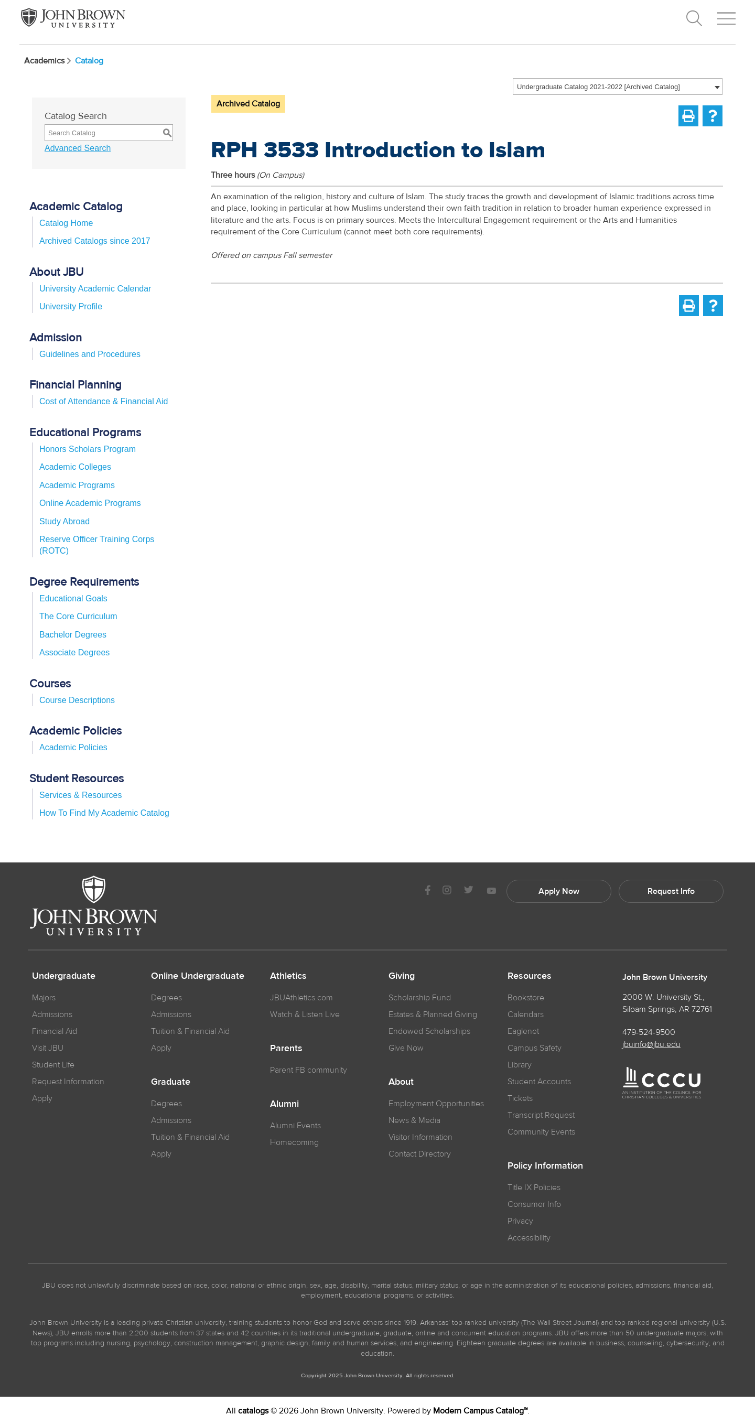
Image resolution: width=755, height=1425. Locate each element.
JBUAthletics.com (301, 998)
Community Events (541, 1132)
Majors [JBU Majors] (44, 998)
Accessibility (529, 1238)
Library (520, 1065)
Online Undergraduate (197, 976)
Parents (286, 1048)
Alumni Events (295, 1125)
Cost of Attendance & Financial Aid (103, 401)
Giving (402, 976)
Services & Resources (80, 795)
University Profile (70, 306)
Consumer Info (534, 1204)
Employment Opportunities (436, 1103)
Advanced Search (78, 148)
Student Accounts (539, 1081)
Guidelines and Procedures (90, 354)
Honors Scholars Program (87, 449)
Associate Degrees (74, 652)
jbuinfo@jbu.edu (651, 1044)
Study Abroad (64, 521)
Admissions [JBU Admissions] (52, 1014)
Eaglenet (523, 1031)
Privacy (520, 1221)
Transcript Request (541, 1115)
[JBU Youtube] (491, 891)
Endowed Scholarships (429, 1031)
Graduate (170, 1082)
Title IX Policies (534, 1187)
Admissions (171, 1014)
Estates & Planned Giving (433, 1014)
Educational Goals (73, 598)
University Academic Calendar (95, 288)
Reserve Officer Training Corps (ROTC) (96, 545)
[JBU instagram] (446, 891)
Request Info (671, 891)
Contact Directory (420, 1154)
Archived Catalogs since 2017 (94, 240)
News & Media (414, 1120)
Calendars (526, 1014)
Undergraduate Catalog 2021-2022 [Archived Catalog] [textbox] (598, 87)
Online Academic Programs (90, 503)
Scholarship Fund (420, 998)
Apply (42, 1098)
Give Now (406, 1048)
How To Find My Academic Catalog (104, 812)
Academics (48, 61)
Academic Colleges (75, 466)
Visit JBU (47, 1048)
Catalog (89, 61)
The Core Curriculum (78, 616)
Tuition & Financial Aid (190, 1031)
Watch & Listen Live (305, 1014)
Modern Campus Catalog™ (480, 1411)
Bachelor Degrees (72, 634)
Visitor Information (420, 1137)
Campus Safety (535, 1048)
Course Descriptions (77, 700)
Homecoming (294, 1142)
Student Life (53, 1065)
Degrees (166, 998)
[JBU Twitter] (468, 891)
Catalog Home (66, 223)
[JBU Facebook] (427, 891)
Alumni (284, 1104)
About (401, 1082)
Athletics (288, 976)
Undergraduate (63, 976)
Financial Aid (54, 1031)
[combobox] (617, 86)
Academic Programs (77, 485)
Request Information (68, 1081)
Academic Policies (73, 747)
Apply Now (558, 891)
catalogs (253, 1411)
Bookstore (526, 998)
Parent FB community (308, 1070)
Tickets (520, 1098)
